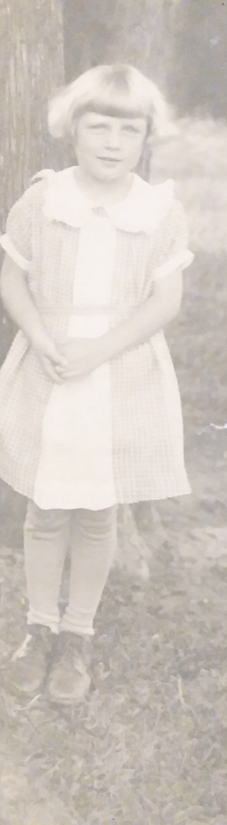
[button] (223, 4)
